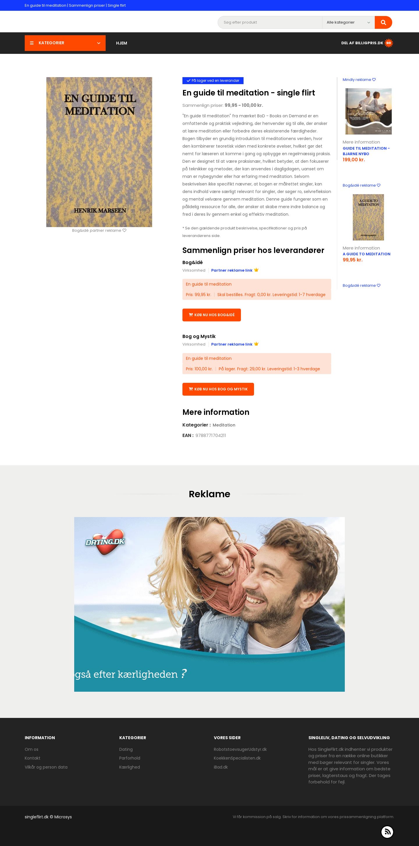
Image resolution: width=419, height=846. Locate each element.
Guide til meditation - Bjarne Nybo (366, 151)
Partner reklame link (234, 270)
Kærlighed (129, 767)
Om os (31, 749)
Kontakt (32, 758)
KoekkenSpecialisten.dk (237, 758)
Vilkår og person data (46, 767)
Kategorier (65, 43)
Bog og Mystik (199, 336)
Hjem (121, 43)
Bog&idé (192, 262)
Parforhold (129, 758)
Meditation (224, 425)
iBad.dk (221, 767)
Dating (126, 749)
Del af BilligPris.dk (367, 43)
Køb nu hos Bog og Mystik (218, 388)
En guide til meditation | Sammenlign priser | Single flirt (75, 5)
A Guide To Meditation (366, 254)
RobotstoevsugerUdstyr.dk (240, 749)
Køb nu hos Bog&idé (212, 314)
